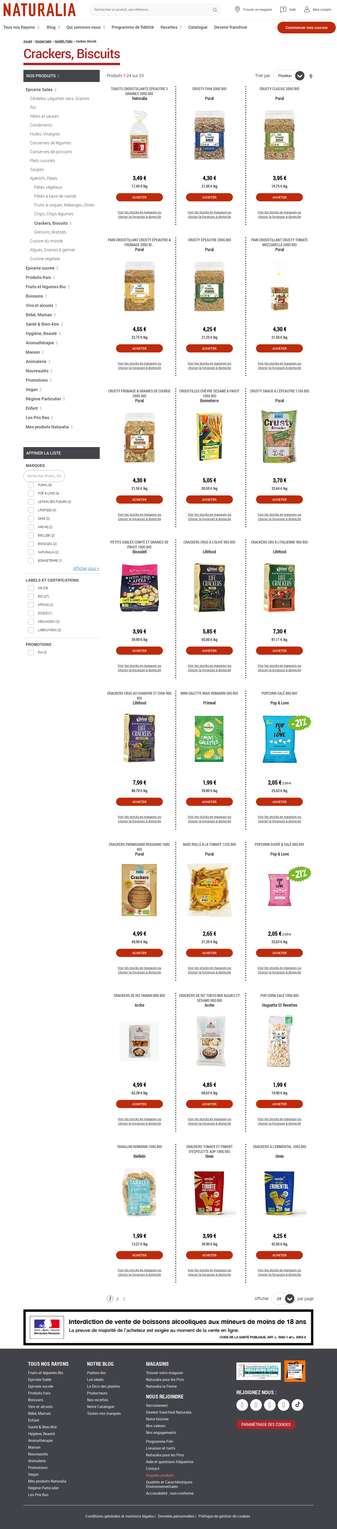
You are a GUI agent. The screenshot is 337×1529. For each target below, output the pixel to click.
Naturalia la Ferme (161, 1386)
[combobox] (155, 10)
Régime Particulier (45, 399)
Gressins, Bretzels (50, 232)
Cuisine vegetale (45, 258)
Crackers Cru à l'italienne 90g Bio (279, 542)
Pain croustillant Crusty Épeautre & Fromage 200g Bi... (139, 242)
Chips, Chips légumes (53, 214)
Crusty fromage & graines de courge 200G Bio (139, 393)
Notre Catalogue (100, 1407)
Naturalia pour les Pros (165, 1379)
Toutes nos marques (104, 1413)
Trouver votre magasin (164, 1373)
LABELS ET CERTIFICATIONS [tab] (52, 580)
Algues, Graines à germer (52, 249)
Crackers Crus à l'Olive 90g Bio (209, 542)
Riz (33, 107)
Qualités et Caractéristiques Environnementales (169, 1484)
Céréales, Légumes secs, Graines (59, 98)
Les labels (95, 1379)
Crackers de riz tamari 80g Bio (139, 995)
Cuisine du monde (46, 241)
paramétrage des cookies (266, 1424)
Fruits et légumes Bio (48, 286)
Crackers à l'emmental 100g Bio (279, 1146)
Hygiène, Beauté (43, 333)
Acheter (139, 197)
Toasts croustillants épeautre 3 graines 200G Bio (139, 91)
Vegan (34, 389)
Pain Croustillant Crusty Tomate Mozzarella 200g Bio (279, 242)
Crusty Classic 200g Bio (279, 88)
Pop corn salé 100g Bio (279, 995)
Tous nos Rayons (19, 27)
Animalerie (38, 361)
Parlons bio (96, 1373)
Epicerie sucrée (42, 268)
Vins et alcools (41, 305)
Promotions (39, 380)
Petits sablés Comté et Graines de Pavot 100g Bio (139, 544)
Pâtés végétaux (48, 187)
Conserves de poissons (51, 151)
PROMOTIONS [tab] (38, 645)
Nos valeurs (155, 1426)
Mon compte (322, 10)
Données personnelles (176, 1516)
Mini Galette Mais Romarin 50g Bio (209, 693)
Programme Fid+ (160, 1441)
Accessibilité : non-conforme (170, 1493)
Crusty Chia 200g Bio (209, 88)
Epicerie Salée (43, 41)
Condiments (41, 125)
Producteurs (97, 1393)
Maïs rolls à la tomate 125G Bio (209, 844)
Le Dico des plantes (103, 1386)
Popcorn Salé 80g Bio (279, 693)
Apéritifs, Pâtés (64, 41)
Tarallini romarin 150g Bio (139, 1146)
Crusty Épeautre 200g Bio (209, 239)
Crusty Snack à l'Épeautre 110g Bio (279, 390)
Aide (292, 10)
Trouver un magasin (257, 10)
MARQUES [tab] (35, 466)
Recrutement (157, 1405)
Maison (35, 352)
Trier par (262, 75)
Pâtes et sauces (44, 116)
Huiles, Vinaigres (45, 134)
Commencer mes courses (307, 27)
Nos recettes (97, 1400)
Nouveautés (39, 370)
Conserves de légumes (50, 143)
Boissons (36, 296)
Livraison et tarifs (160, 1448)
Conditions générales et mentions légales (119, 1516)
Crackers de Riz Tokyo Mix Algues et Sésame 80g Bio (209, 998)
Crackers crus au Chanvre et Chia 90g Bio (139, 695)
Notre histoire (157, 1419)
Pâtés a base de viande (55, 196)
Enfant (34, 408)
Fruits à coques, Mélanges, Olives (64, 205)
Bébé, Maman (41, 314)
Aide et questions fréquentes (170, 1462)
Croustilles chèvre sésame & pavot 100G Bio (209, 393)
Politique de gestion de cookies (224, 1516)
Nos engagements (161, 1432)
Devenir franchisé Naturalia (168, 1412)
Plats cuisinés (42, 160)
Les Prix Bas (39, 417)
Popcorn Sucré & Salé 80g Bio (279, 844)
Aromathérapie (42, 342)
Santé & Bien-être (44, 324)
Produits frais (40, 277)
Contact (153, 1468)
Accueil (27, 41)
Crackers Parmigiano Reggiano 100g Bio (139, 847)
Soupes (37, 169)
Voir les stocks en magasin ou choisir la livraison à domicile (139, 214)
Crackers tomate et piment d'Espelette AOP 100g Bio (209, 1149)
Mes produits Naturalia (49, 427)
